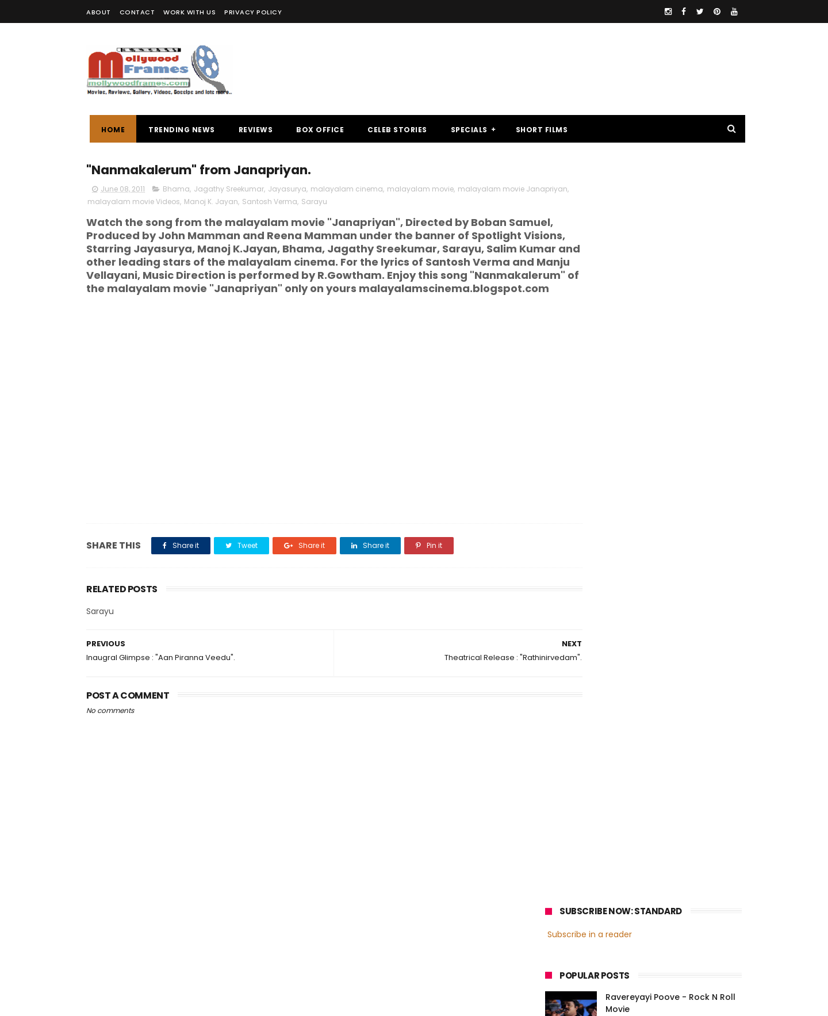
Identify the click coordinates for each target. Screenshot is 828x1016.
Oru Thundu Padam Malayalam (671, 360)
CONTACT (137, 12)
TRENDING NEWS (178, 130)
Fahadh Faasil (575, 875)
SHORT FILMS (538, 130)
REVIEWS (252, 130)
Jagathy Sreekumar (229, 190)
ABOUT (98, 12)
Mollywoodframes (126, 1001)
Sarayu (382, 203)
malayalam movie (420, 190)
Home (109, 130)
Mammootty (622, 833)
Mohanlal (567, 833)
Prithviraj (675, 833)
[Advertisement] (532, 69)
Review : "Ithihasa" (642, 307)
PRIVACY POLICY (253, 12)
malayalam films (667, 811)
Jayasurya (287, 190)
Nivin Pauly (659, 854)
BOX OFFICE (316, 130)
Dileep (614, 854)
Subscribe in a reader (589, 192)
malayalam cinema (346, 190)
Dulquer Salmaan (645, 875)
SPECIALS (465, 130)
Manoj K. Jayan (279, 203)
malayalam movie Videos (201, 203)
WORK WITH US (189, 12)
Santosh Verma (337, 203)
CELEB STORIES (394, 130)
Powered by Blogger (327, 1001)
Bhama (176, 190)
